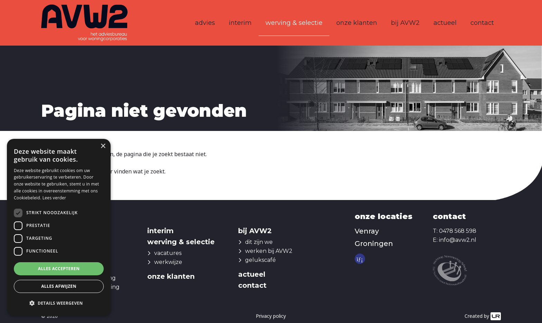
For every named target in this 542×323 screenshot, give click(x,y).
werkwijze (168, 262)
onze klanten (356, 23)
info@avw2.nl (457, 240)
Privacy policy (271, 316)
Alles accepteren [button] (59, 269)
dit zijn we (259, 242)
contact (482, 23)
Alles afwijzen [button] (58, 286)
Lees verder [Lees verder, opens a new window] (54, 198)
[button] (59, 303)
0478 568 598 (457, 231)
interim (240, 23)
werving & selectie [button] (294, 23)
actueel (445, 23)
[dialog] (59, 227)
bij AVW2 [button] (405, 23)
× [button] (102, 146)
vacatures (167, 253)
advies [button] (205, 23)
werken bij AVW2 (268, 251)
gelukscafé (260, 260)
